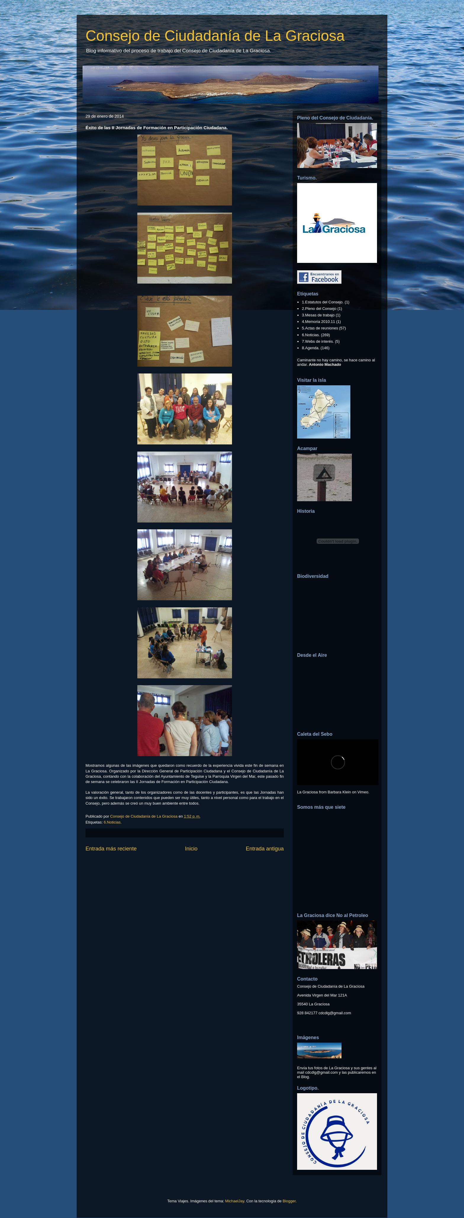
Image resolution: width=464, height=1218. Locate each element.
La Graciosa (307, 792)
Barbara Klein (339, 792)
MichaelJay (234, 1201)
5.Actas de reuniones (320, 328)
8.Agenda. (310, 348)
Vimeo (362, 792)
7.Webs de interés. (318, 341)
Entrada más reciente (111, 849)
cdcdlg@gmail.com (334, 1013)
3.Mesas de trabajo (318, 315)
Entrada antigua (265, 849)
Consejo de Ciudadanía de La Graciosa (215, 36)
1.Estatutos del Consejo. (323, 302)
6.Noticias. (113, 822)
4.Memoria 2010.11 (318, 321)
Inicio (191, 849)
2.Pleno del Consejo (319, 308)
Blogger (289, 1201)
